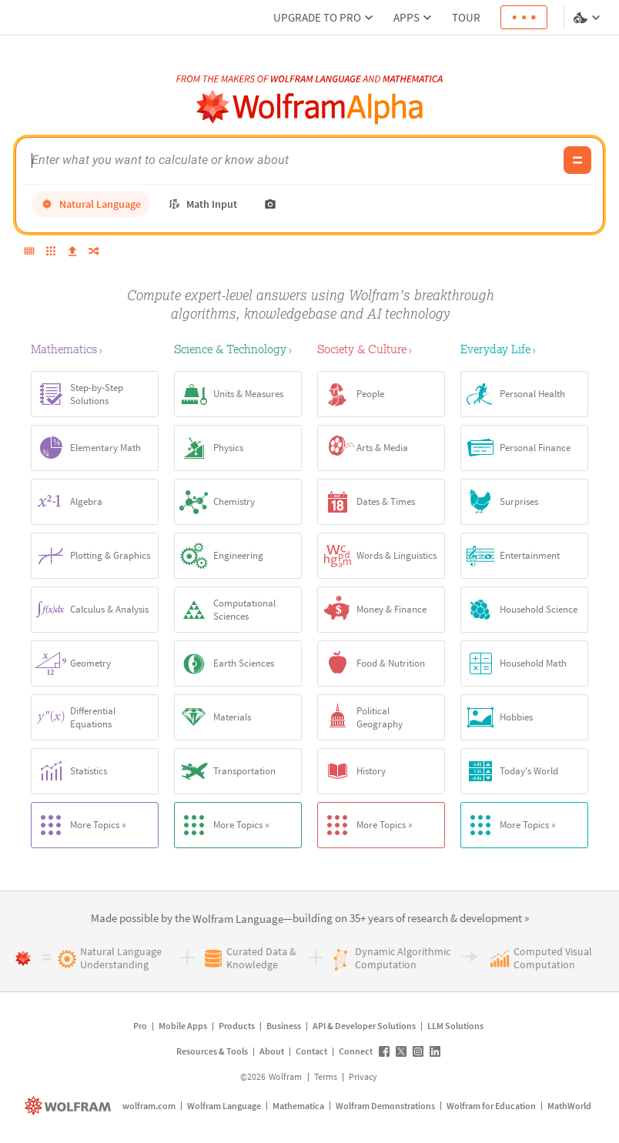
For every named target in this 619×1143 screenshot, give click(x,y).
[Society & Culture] (381, 349)
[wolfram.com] (69, 1106)
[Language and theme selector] (588, 18)
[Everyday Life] (524, 349)
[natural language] (91, 204)
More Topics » (79, 825)
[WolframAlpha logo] (309, 107)
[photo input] (270, 204)
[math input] (202, 204)
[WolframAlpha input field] (293, 160)
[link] (237, 919)
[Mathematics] (95, 349)
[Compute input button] (577, 160)
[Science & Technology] (238, 349)
